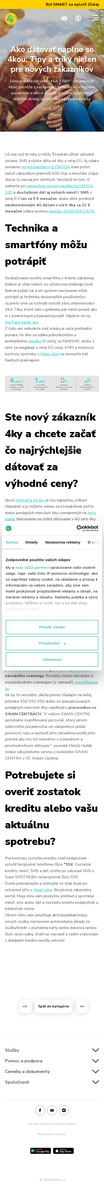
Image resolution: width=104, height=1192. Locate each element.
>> (82, 1006)
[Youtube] (52, 1111)
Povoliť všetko (52, 627)
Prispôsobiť (52, 643)
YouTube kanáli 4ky (21, 322)
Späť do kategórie (53, 1006)
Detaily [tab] (32, 542)
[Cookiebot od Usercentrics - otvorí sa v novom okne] (76, 528)
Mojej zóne (49, 354)
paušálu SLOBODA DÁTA (72, 211)
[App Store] (63, 1151)
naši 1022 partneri (32, 567)
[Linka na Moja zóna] (78, 19)
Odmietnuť (51, 659)
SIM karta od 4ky (30, 500)
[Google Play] (40, 1151)
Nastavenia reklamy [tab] (62, 542)
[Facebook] (40, 1111)
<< (25, 1006)
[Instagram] (64, 1111)
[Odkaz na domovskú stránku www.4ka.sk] (11, 19)
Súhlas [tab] (12, 542)
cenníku (34, 341)
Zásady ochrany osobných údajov (52, 1124)
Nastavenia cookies (52, 1134)
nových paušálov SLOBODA (45, 167)
